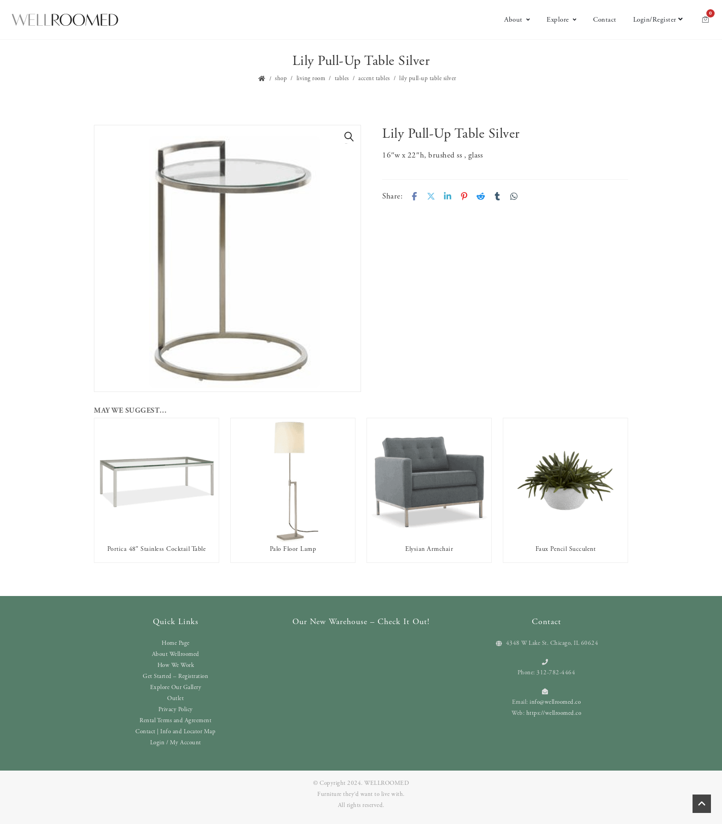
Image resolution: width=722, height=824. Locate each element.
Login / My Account (175, 743)
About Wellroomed (175, 654)
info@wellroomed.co (555, 702)
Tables (342, 78)
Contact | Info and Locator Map (175, 732)
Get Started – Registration (175, 676)
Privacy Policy (175, 709)
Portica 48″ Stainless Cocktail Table (156, 549)
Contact (605, 19)
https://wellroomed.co (554, 713)
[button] (349, 137)
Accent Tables (374, 78)
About (517, 19)
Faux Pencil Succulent (566, 549)
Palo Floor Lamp (293, 549)
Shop (281, 78)
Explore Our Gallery (176, 687)
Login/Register (658, 19)
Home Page (176, 643)
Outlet (175, 698)
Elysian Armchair (429, 549)
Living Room (311, 78)
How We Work (175, 665)
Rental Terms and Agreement (175, 721)
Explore (561, 19)
